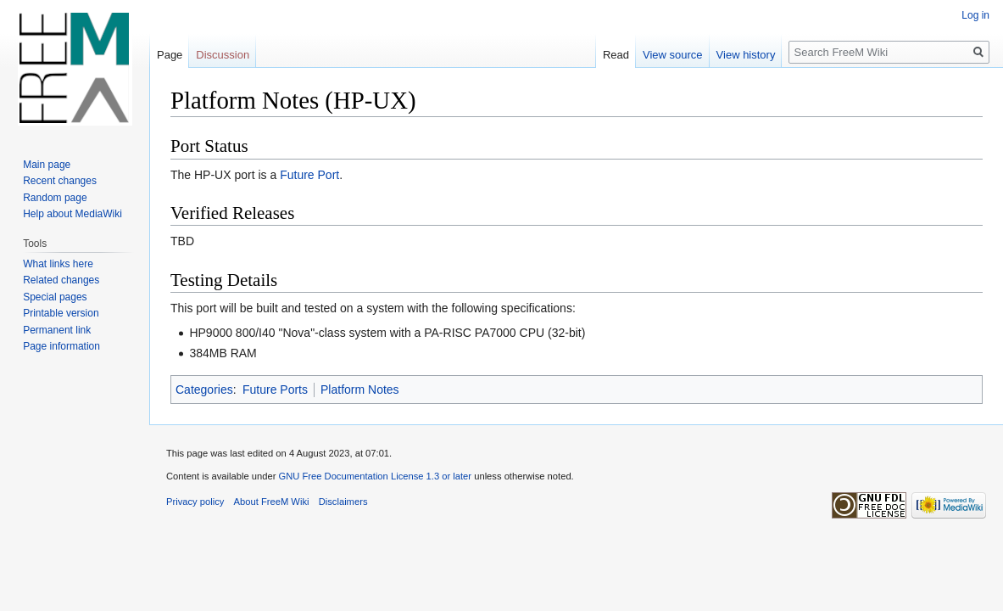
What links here (58, 264)
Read (616, 54)
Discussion (222, 54)
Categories (204, 389)
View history (746, 54)
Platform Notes (359, 389)
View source (673, 54)
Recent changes (60, 181)
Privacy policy (195, 501)
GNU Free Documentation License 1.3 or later (374, 476)
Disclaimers (343, 501)
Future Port (309, 175)
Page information (61, 346)
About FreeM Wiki (271, 501)
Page (169, 54)
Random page (54, 198)
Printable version (60, 313)
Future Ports (275, 389)
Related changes (61, 280)
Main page (46, 165)
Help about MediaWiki (72, 214)
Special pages (54, 297)
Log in (975, 15)
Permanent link (57, 330)
